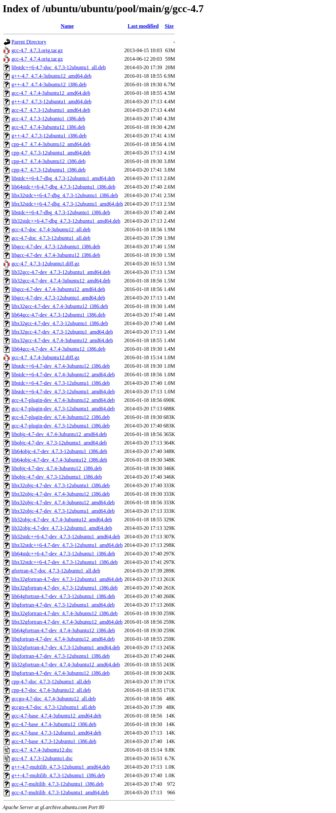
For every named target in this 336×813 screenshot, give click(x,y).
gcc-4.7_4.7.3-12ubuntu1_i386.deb (48, 118)
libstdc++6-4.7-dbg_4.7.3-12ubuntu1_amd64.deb (63, 178)
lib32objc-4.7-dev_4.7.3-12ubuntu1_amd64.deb (61, 528)
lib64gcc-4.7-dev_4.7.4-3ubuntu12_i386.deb (58, 349)
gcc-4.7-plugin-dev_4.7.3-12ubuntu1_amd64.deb (63, 408)
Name (67, 26)
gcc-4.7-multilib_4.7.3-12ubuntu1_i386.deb (57, 784)
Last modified (143, 26)
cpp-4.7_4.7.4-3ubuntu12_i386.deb (48, 161)
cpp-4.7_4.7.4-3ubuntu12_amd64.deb (51, 144)
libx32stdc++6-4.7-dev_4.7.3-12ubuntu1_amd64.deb (67, 545)
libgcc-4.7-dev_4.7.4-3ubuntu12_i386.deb (55, 255)
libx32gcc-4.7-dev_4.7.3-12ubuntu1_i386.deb (59, 323)
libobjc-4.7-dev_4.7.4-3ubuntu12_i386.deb (56, 468)
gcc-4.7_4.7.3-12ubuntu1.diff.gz (45, 263)
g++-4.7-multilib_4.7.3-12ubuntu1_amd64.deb (60, 767)
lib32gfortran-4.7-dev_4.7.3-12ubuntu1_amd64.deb (65, 647)
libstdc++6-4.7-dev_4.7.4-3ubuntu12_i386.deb (60, 366)
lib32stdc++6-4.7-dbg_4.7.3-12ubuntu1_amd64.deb (65, 221)
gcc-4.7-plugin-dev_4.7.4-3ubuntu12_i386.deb (60, 417)
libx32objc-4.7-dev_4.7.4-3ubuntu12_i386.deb (60, 494)
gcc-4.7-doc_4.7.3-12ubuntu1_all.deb (51, 238)
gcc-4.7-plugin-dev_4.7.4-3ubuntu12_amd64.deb (63, 400)
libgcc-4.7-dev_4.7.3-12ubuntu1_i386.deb (55, 246)
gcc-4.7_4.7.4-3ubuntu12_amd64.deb (50, 93)
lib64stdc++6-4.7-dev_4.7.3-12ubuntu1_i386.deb (63, 553)
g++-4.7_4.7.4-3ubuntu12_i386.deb (49, 84)
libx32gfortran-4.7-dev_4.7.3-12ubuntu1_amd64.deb (67, 579)
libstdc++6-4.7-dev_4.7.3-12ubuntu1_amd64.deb (63, 391)
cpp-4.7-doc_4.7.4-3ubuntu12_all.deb (51, 690)
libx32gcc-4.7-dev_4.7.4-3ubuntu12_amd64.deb (62, 340)
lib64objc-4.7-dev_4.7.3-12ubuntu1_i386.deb (59, 451)
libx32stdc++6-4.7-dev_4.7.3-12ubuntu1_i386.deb (64, 562)
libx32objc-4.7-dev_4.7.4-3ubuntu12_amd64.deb (63, 502)
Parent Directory (28, 42)
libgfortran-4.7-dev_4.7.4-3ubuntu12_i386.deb (60, 673)
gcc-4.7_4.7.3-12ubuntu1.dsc (42, 758)
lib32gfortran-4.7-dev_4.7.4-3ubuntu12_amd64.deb (65, 664)
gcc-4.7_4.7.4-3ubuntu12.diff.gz (45, 357)
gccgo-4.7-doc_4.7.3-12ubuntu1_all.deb (53, 707)
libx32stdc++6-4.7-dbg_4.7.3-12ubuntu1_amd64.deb (67, 204)
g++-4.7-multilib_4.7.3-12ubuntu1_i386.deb (58, 775)
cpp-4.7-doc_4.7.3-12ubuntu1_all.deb (51, 681)
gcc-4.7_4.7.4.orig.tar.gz (37, 59)
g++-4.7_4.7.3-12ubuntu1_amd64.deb (51, 101)
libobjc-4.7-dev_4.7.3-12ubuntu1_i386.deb (56, 477)
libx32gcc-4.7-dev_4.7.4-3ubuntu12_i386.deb (59, 306)
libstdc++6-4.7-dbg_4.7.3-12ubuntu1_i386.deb (60, 212)
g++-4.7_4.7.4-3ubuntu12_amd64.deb (51, 76)
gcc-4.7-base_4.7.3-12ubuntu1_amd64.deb (56, 733)
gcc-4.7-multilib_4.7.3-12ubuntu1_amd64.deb (60, 792)
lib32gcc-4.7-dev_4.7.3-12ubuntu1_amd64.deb (60, 272)
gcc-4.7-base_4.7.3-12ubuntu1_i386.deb (53, 741)
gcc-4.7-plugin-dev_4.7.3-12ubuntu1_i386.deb (60, 425)
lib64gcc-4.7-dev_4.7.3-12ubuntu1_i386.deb (58, 315)
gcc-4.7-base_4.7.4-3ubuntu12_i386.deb (53, 724)
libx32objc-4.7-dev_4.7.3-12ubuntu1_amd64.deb (63, 511)
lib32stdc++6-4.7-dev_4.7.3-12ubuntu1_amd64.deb (65, 536)
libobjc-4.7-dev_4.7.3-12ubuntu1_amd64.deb (59, 443)
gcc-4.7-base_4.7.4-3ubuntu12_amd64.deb (56, 716)
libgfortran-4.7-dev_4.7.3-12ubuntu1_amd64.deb (63, 605)
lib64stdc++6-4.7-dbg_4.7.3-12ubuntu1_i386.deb (63, 187)
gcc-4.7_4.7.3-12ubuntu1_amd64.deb (50, 110)
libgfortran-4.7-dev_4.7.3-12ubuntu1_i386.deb (60, 656)
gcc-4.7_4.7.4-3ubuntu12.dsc (42, 750)
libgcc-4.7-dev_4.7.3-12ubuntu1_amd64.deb (58, 298)
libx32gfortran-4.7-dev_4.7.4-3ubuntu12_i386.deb (64, 613)
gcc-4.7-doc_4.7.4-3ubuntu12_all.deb (51, 229)
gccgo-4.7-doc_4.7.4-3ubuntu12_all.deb (53, 698)
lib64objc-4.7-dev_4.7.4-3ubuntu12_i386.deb (59, 460)
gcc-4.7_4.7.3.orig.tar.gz (37, 50)
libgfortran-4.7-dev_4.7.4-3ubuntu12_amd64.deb (63, 639)
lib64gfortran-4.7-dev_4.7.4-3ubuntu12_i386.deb (63, 630)
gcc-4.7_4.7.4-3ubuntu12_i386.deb (48, 127)
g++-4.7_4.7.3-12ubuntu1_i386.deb (49, 135)
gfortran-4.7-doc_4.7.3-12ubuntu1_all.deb (55, 570)
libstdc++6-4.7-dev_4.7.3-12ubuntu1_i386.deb (60, 383)
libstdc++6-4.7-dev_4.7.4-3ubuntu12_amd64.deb (63, 374)
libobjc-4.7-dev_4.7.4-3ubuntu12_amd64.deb (59, 434)
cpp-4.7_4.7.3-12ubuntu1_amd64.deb (51, 153)
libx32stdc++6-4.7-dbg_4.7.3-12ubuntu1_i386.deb (64, 195)
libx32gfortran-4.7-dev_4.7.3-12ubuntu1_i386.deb (64, 588)
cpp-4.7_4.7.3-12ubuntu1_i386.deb (48, 170)
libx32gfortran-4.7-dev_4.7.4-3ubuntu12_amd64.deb (67, 622)
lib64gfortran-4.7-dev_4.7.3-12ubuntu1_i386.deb (63, 596)
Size (169, 26)
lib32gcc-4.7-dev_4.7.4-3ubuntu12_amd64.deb (60, 280)
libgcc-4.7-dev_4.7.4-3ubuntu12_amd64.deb (58, 289)
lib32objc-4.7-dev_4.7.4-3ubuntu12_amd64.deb (61, 519)
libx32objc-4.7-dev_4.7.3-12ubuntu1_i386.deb (60, 485)
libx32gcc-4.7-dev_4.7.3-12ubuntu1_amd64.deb (62, 332)
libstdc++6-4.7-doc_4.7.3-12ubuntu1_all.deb (58, 67)
